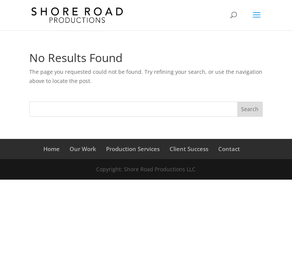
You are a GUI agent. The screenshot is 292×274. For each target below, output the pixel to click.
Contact (229, 149)
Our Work (83, 149)
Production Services (133, 149)
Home (51, 149)
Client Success (189, 149)
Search (250, 109)
